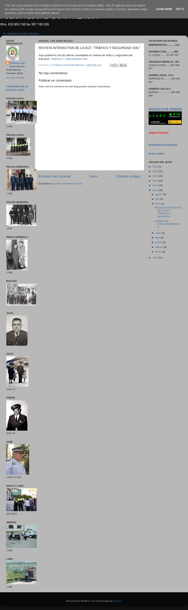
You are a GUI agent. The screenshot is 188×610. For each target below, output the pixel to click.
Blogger (117, 601)
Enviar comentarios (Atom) (68, 183)
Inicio (94, 176)
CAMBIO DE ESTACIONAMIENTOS (167, 224)
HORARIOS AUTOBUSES (163, 145)
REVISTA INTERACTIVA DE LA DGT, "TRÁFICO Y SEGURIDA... (168, 212)
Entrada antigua (129, 176)
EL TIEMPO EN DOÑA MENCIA (21, 33)
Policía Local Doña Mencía (17, 65)
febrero (159, 247)
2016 (155, 180)
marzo (159, 242)
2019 (155, 166)
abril (157, 237)
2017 (155, 176)
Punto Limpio (156, 153)
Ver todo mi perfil (15, 77)
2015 (155, 185)
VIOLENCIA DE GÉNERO (165, 109)
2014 (155, 190)
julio (157, 199)
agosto (159, 194)
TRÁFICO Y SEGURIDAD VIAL (69, 59)
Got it (180, 9)
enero (158, 251)
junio (158, 203)
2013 (155, 257)
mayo (158, 233)
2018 (155, 171)
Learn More (164, 9)
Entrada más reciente (54, 176)
